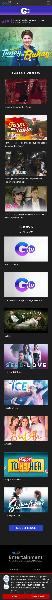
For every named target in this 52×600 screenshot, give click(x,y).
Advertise (15, 569)
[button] (26, 232)
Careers (37, 569)
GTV (16, 3)
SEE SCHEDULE (26, 528)
